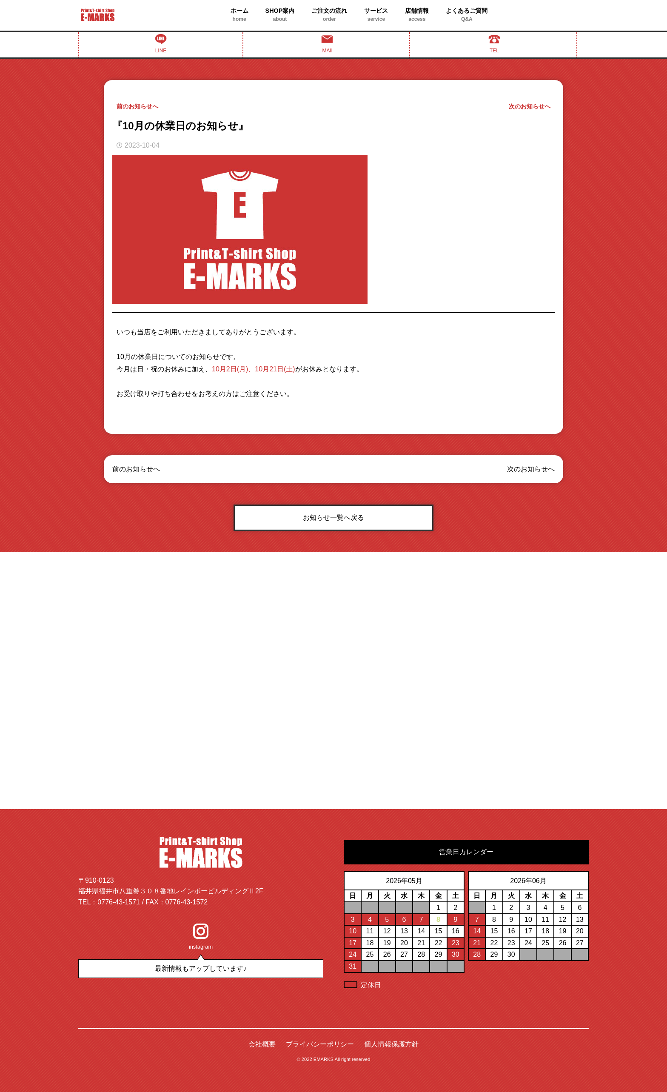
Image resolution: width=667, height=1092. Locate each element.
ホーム (239, 15)
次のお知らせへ (529, 106)
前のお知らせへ (137, 106)
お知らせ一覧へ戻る (333, 517)
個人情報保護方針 (391, 1044)
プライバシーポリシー (320, 1044)
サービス (376, 15)
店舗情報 (417, 15)
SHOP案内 (280, 15)
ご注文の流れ (329, 15)
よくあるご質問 (466, 15)
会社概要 (262, 1044)
